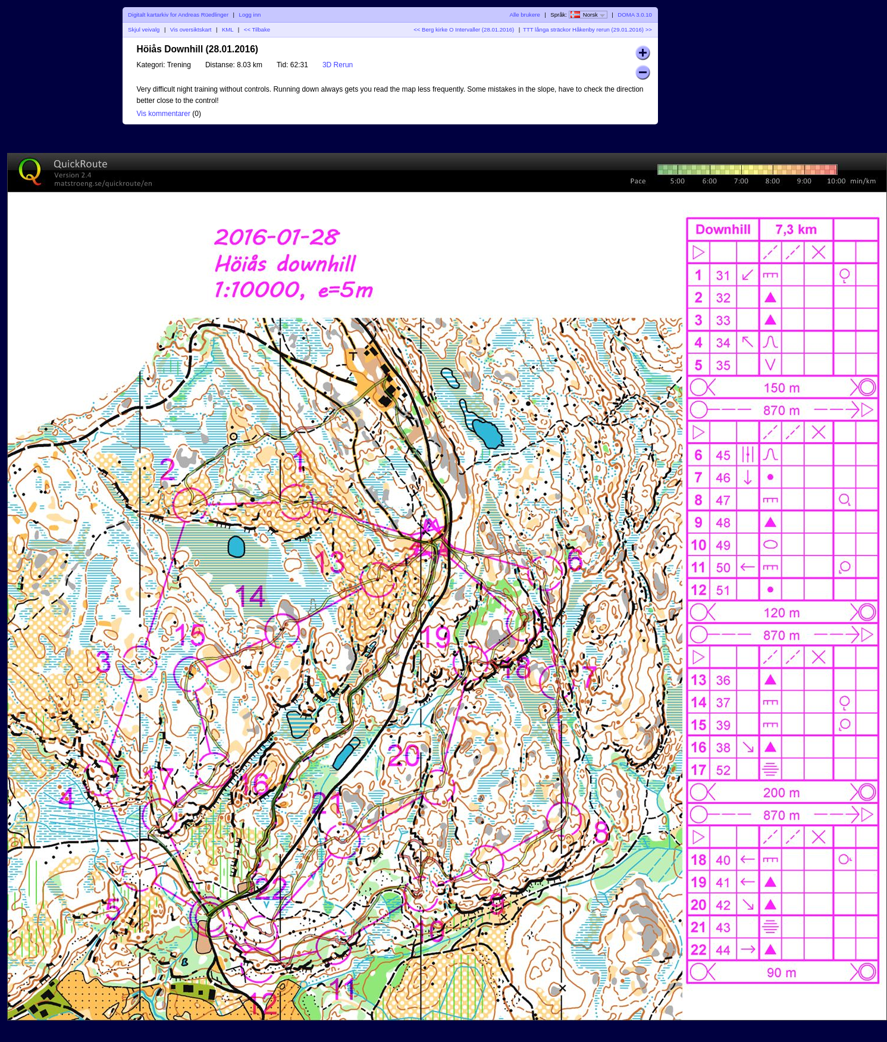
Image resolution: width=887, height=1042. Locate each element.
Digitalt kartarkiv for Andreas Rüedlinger (178, 14)
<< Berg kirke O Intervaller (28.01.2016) (463, 29)
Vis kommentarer (163, 113)
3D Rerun (337, 65)
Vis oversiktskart (191, 29)
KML (227, 29)
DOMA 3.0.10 (635, 14)
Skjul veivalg (143, 29)
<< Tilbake (257, 29)
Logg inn (250, 14)
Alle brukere (525, 14)
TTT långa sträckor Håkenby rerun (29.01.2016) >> (587, 29)
